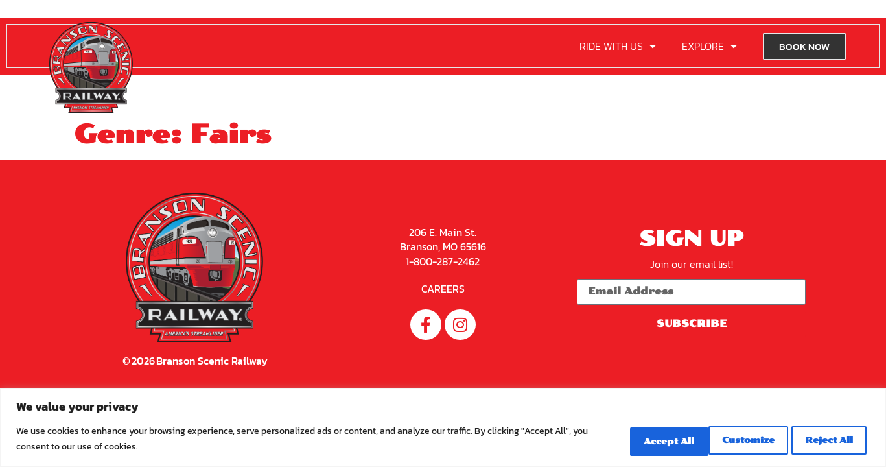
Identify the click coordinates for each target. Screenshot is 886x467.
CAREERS (443, 288)
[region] (443, 428)
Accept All (823, 440)
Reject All (725, 440)
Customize (627, 440)
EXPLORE (709, 46)
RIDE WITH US (617, 46)
